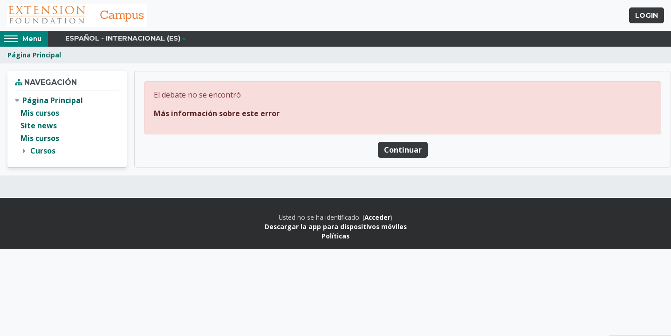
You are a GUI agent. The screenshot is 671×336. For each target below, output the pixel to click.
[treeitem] (67, 126)
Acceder (377, 217)
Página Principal (34, 54)
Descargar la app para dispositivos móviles (336, 226)
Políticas (335, 235)
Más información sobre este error (217, 113)
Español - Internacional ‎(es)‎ (122, 38)
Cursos (42, 151)
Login (646, 15)
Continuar (403, 150)
